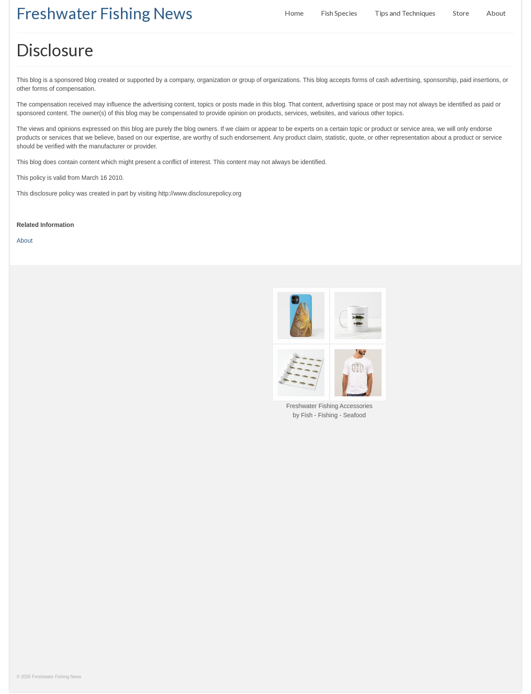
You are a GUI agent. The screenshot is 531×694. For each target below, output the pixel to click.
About (25, 240)
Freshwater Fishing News (105, 13)
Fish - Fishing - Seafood (333, 415)
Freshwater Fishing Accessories (329, 405)
